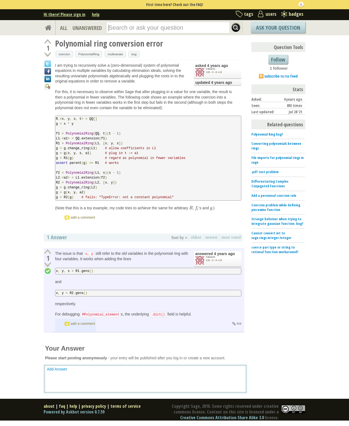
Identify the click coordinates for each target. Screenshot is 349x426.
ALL (63, 28)
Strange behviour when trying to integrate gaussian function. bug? (277, 221)
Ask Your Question (278, 27)
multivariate (115, 54)
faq (62, 406)
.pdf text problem (265, 171)
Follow (278, 59)
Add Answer (57, 369)
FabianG (210, 69)
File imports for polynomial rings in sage (277, 160)
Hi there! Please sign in (64, 14)
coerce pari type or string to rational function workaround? (274, 249)
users (271, 14)
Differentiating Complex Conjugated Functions (269, 183)
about (49, 406)
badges (296, 14)
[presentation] (191, 208)
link (239, 324)
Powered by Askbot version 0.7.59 (74, 412)
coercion (64, 54)
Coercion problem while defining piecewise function (275, 207)
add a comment (83, 217)
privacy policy (94, 406)
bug (133, 54)
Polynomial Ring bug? (267, 134)
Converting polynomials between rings (276, 146)
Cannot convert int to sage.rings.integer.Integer (271, 235)
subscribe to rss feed (281, 76)
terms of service (125, 406)
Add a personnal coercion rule (273, 195)
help (96, 14)
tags (248, 14)
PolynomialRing (89, 54)
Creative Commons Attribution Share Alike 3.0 (222, 418)
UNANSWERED (87, 28)
